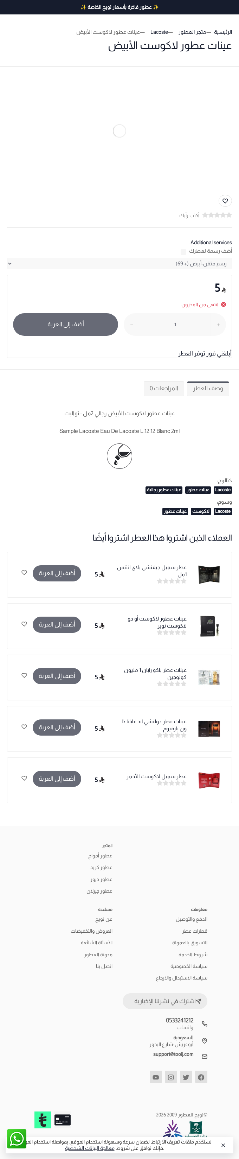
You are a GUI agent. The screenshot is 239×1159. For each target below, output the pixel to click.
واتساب (184, 1027)
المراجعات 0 (164, 388)
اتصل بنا (104, 966)
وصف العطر (208, 388)
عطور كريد (101, 867)
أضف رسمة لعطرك (210, 251)
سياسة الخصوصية (188, 966)
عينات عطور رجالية (164, 489)
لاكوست (200, 511)
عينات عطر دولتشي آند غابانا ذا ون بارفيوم (154, 724)
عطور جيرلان (99, 891)
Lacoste (223, 489)
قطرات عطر (194, 931)
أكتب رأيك (189, 215)
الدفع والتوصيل (191, 919)
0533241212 (179, 1020)
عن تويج (103, 919)
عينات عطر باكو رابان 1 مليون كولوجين (155, 673)
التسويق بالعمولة (189, 942)
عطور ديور (101, 879)
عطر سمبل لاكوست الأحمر (157, 776)
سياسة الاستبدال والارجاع (181, 978)
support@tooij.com (173, 1054)
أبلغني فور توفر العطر (205, 353)
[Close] (222, 1145)
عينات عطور (198, 489)
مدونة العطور (98, 954)
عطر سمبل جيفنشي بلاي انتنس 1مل (152, 570)
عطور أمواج (100, 855)
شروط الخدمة (193, 954)
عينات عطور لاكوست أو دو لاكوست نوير (157, 622)
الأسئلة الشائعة (96, 942)
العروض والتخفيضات (91, 931)
